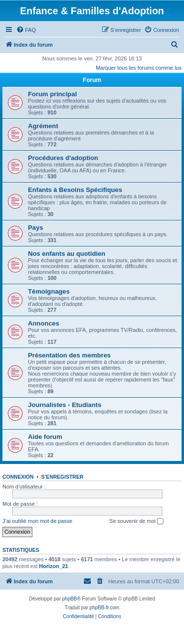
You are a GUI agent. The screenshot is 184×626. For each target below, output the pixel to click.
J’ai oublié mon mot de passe (37, 521)
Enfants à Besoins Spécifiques (75, 189)
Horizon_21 (53, 566)
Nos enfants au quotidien (66, 253)
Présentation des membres (69, 355)
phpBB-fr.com (105, 607)
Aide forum (45, 436)
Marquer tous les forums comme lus (139, 68)
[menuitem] (26, 30)
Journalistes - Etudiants (65, 404)
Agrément (43, 126)
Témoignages (49, 291)
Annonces (43, 323)
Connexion (18, 477)
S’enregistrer (62, 477)
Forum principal (52, 94)
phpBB (69, 598)
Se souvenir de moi (136, 521)
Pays (35, 227)
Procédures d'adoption (63, 158)
